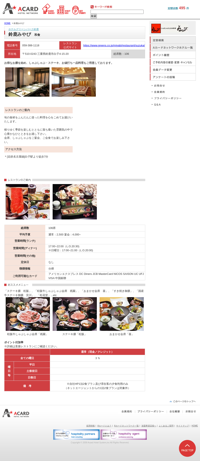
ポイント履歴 (172, 54)
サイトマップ (182, 426)
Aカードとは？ (104, 426)
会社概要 (175, 411)
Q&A (168, 104)
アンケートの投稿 (172, 76)
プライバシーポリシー (168, 98)
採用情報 (90, 426)
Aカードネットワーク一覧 (126, 426)
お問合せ (168, 85)
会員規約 (168, 91)
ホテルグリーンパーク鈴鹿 (23, 29)
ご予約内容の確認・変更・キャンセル (172, 62)
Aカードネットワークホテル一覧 (172, 47)
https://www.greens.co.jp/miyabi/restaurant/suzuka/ (114, 45)
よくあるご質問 (166, 426)
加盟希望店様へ (148, 426)
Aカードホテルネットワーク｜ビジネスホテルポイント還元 (19, 413)
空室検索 (172, 40)
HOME (7, 23)
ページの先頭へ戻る (182, 401)
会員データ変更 (172, 69)
